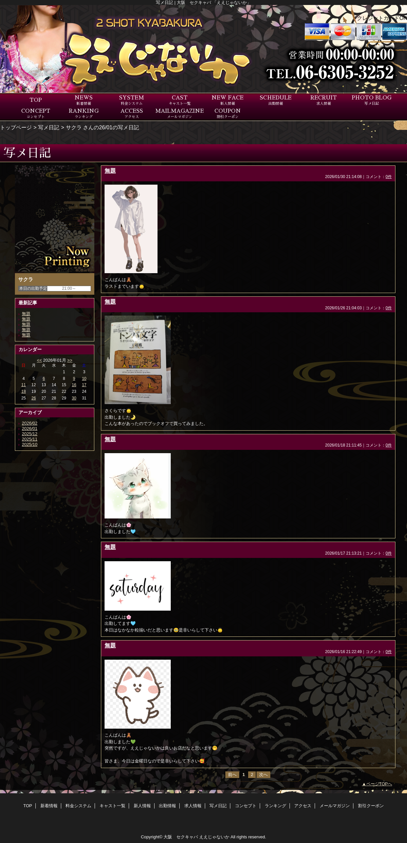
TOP (35, 100)
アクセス (302, 805)
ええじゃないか (214, 836)
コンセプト (245, 805)
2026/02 (29, 423)
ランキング (275, 805)
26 (33, 398)
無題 (26, 313)
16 (74, 385)
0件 (388, 176)
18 (24, 391)
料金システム (78, 805)
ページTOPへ (379, 783)
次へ (263, 774)
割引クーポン (371, 805)
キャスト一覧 (112, 805)
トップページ (16, 127)
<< (39, 360)
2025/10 (29, 444)
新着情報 (49, 805)
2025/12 (29, 433)
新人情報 (142, 805)
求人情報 (193, 805)
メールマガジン (335, 805)
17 (84, 385)
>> (69, 360)
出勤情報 (167, 805)
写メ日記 (48, 127)
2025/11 (29, 439)
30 (74, 398)
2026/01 (29, 428)
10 (84, 378)
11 (24, 385)
